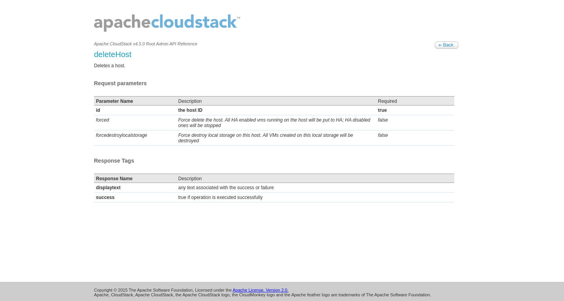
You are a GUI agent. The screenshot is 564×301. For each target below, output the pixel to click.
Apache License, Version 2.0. (260, 290)
